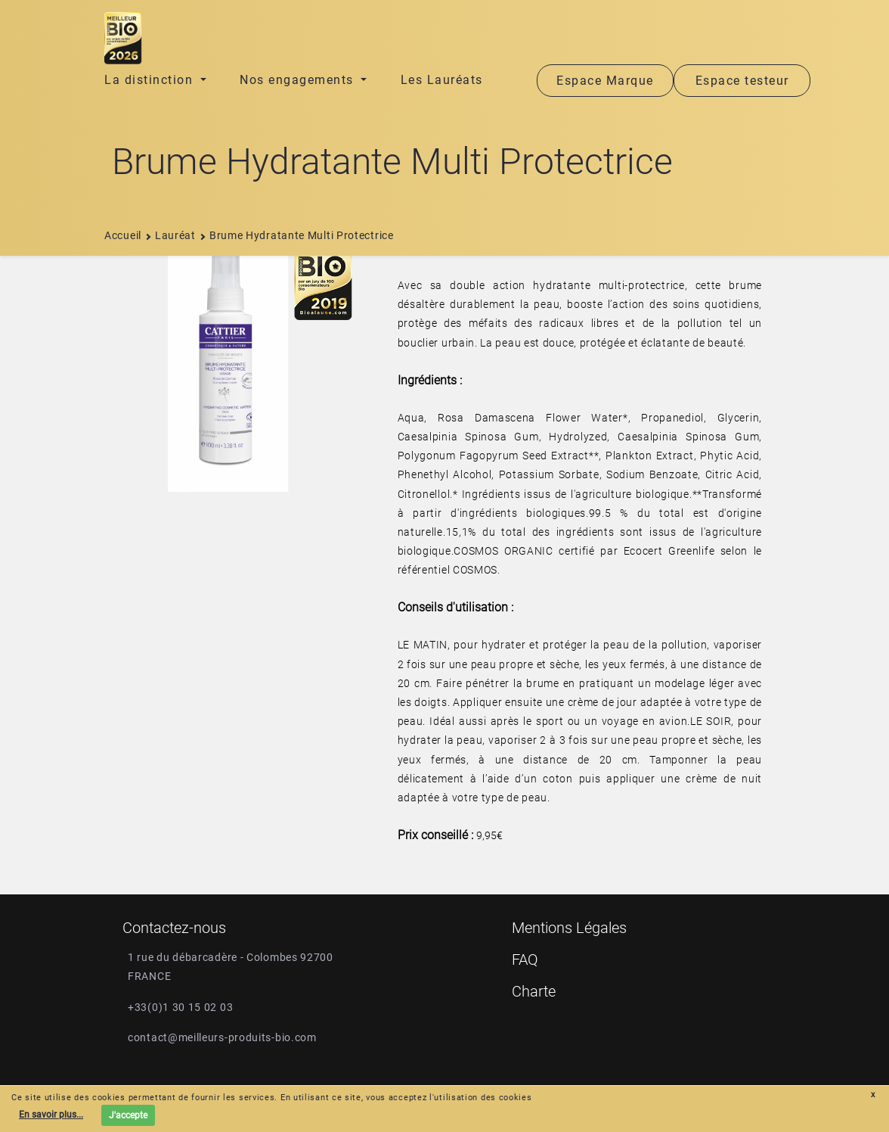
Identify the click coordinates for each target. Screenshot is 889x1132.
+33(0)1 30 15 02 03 (180, 1007)
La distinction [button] (150, 80)
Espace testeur (742, 80)
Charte (534, 991)
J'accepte (128, 1115)
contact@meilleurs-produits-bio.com (222, 1037)
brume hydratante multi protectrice (296, 235)
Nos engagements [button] (299, 80)
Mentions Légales (569, 928)
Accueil (122, 235)
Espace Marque (605, 80)
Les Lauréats (442, 80)
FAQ (525, 959)
